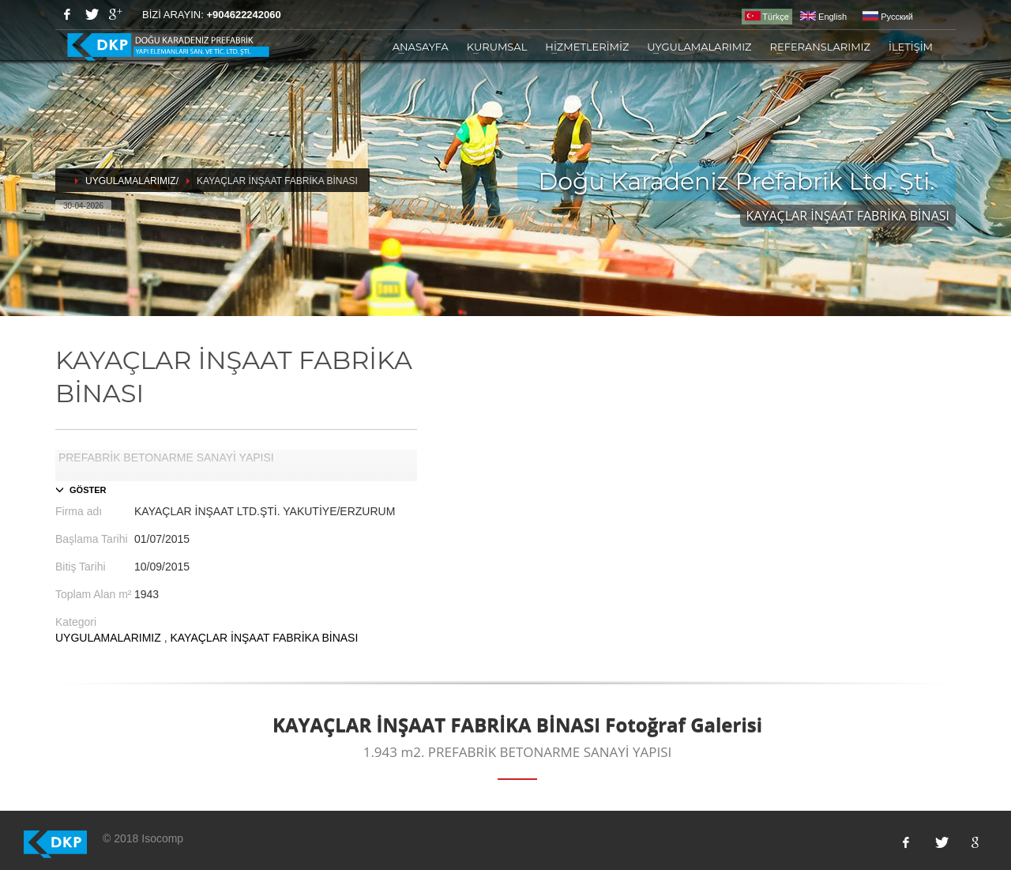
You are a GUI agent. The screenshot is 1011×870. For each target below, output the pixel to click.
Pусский (888, 16)
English (823, 16)
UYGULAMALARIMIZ (699, 46)
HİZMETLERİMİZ (587, 46)
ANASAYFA (421, 46)
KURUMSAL (497, 46)
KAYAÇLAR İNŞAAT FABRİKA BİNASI (264, 637)
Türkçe (767, 16)
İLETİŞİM (911, 46)
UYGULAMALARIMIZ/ (132, 180)
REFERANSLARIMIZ (820, 46)
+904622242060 (243, 15)
